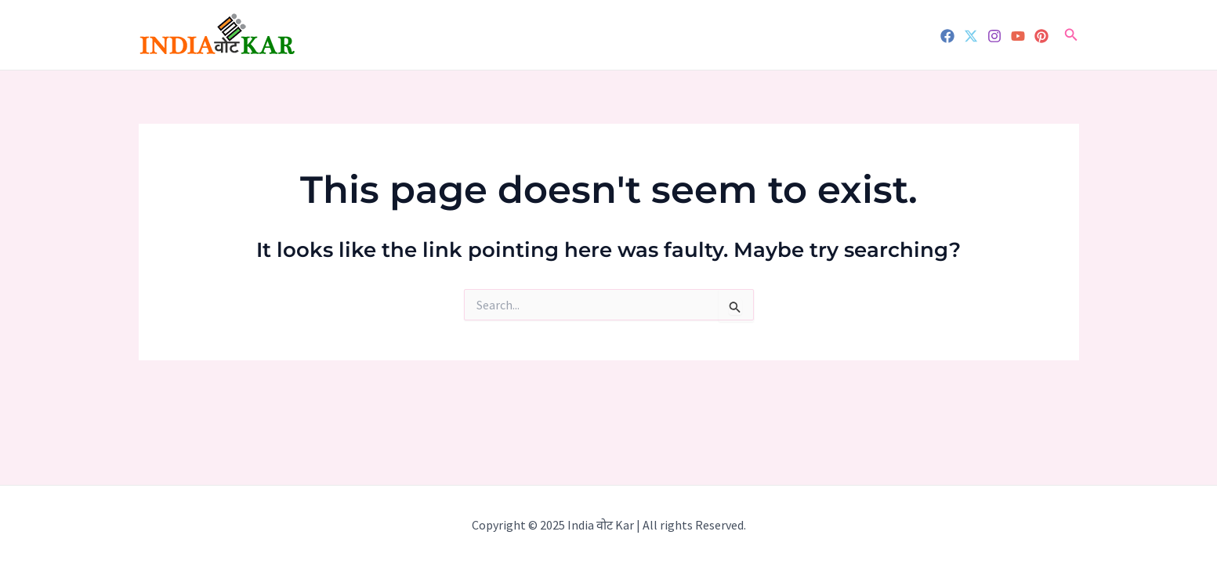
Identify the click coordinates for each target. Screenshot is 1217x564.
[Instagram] (994, 36)
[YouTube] (1018, 36)
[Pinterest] (1041, 36)
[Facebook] (947, 36)
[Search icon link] (1071, 35)
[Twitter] (971, 36)
